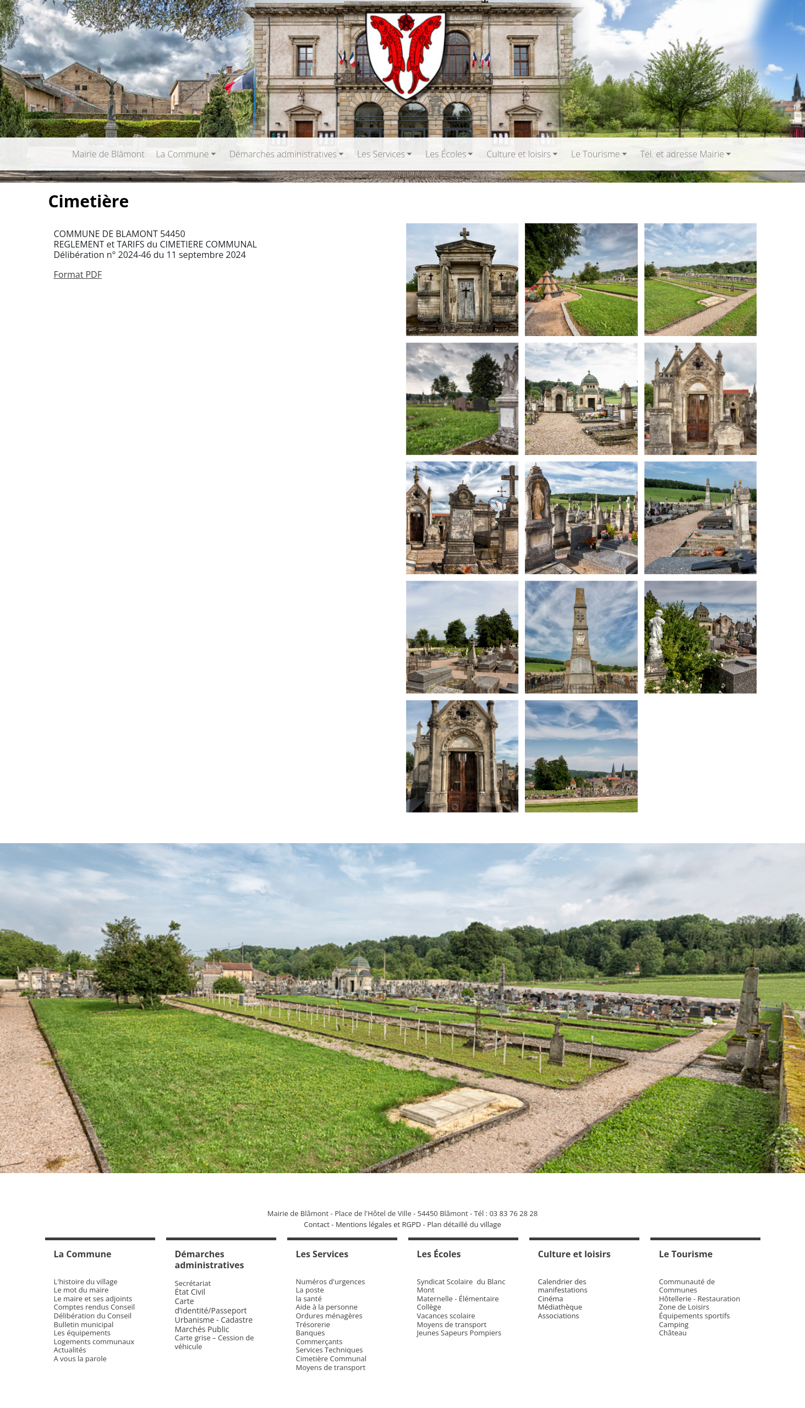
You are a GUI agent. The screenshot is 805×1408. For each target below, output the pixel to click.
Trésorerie (313, 1324)
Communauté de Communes (687, 1286)
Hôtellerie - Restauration (700, 1299)
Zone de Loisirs (684, 1307)
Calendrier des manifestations (563, 1286)
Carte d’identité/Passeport (211, 1306)
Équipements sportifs (694, 1316)
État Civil (191, 1291)
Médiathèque (560, 1307)
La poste (310, 1290)
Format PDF (78, 274)
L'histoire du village (86, 1281)
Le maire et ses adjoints (93, 1299)
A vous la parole (80, 1358)
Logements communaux (94, 1341)
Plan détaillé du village (464, 1224)
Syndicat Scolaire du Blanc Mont (461, 1286)
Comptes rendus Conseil (94, 1307)
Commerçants (319, 1341)
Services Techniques (329, 1350)
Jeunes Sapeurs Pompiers (459, 1333)
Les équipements (82, 1333)
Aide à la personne (327, 1307)
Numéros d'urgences (330, 1281)
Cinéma (550, 1299)
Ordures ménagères (329, 1316)
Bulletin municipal (84, 1324)
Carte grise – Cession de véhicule (214, 1342)
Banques (310, 1333)
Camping (674, 1324)
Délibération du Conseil (93, 1316)
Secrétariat (193, 1283)
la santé (309, 1299)
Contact (317, 1224)
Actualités (70, 1350)
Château (673, 1333)
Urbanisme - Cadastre (214, 1319)
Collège (429, 1307)
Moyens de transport (331, 1367)
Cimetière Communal (331, 1358)
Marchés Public (202, 1329)
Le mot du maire (81, 1290)
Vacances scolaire (446, 1316)
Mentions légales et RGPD (378, 1224)
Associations (558, 1316)
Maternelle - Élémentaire (458, 1299)
